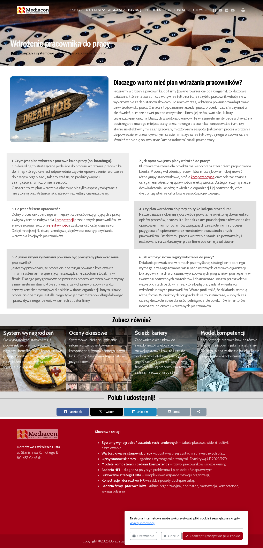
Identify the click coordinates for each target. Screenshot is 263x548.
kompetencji (64, 220)
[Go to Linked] (227, 10)
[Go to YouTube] (220, 10)
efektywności (58, 225)
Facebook (75, 412)
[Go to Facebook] (214, 10)
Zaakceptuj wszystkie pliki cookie (157, 536)
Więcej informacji (87, 523)
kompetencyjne (202, 177)
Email (176, 412)
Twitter (109, 412)
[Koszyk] (243, 10)
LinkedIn (142, 412)
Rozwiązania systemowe (35, 53)
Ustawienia (89, 536)
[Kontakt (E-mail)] (233, 10)
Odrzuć (116, 536)
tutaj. (191, 480)
